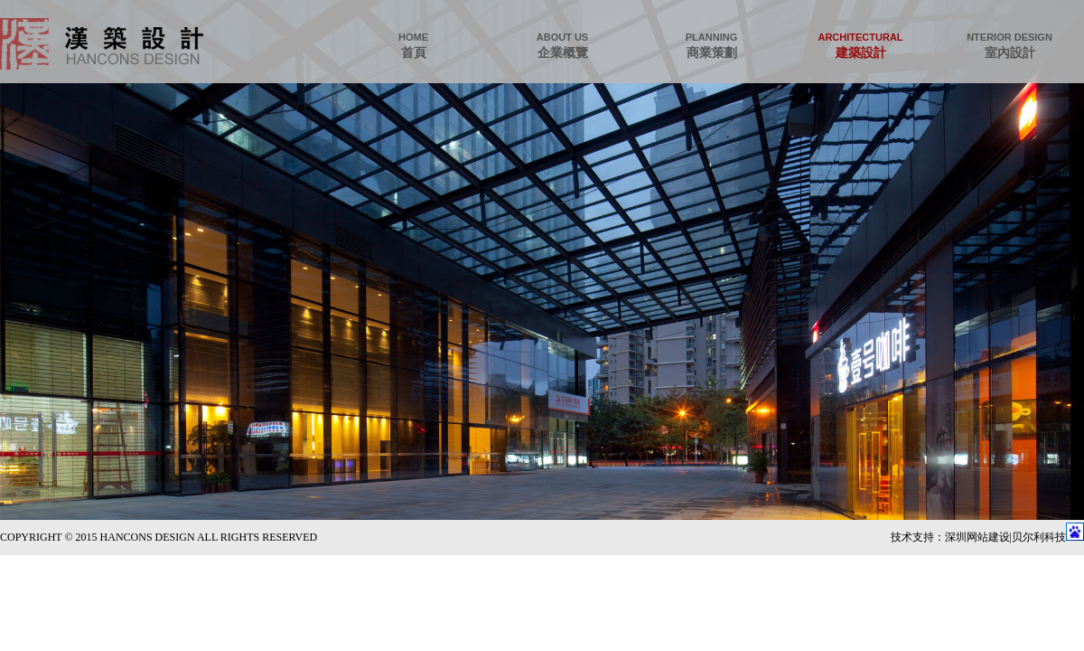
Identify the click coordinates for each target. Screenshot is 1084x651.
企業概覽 (562, 46)
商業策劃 (711, 46)
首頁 (413, 46)
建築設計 (860, 46)
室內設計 (1009, 46)
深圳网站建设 (977, 537)
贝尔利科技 (1039, 537)
